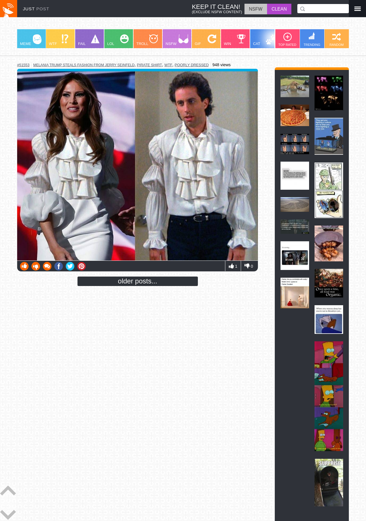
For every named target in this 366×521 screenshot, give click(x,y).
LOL (118, 40)
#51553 (23, 65)
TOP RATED (288, 39)
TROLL (147, 40)
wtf (168, 65)
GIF (205, 40)
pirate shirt (149, 65)
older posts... (137, 281)
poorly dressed (192, 65)
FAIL (89, 40)
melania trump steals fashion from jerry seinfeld (83, 65)
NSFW (177, 40)
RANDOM (336, 39)
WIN (235, 40)
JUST (36, 8)
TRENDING (312, 39)
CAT (265, 40)
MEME (30, 40)
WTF (58, 40)
